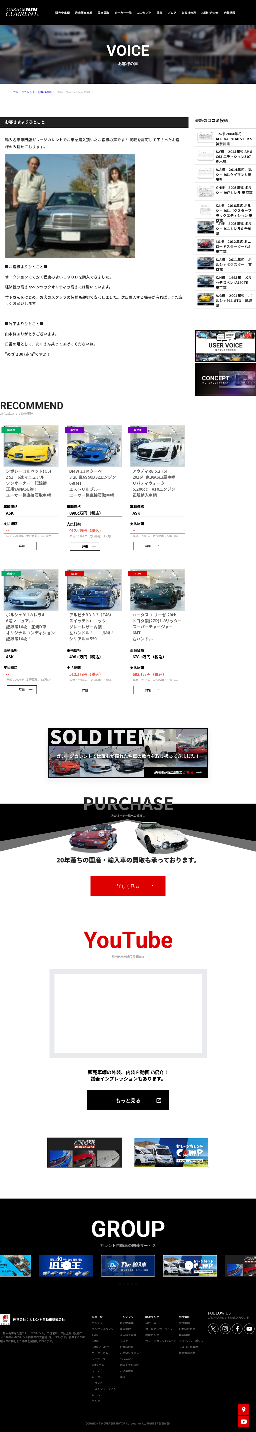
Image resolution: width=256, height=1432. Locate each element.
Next (189, 1265)
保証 (122, 1377)
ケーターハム (100, 1353)
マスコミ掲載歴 (188, 1347)
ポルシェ (97, 1323)
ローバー (97, 1395)
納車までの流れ (129, 1365)
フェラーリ (99, 1359)
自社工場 (150, 1323)
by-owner (126, 1359)
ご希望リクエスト (131, 1353)
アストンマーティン (104, 1389)
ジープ (96, 1371)
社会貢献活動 (187, 1353)
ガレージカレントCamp (160, 1341)
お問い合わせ (187, 1329)
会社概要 (184, 1323)
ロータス (97, 1377)
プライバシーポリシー (192, 1341)
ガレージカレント (24, 91)
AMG (95, 1335)
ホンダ (96, 1401)
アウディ (97, 1383)
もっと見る (128, 1101)
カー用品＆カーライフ (159, 1329)
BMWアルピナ (101, 1347)
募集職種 (184, 1335)
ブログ (124, 1341)
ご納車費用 (127, 1371)
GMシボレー (99, 1365)
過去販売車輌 (128, 1335)
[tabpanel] (128, 1266)
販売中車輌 (127, 1323)
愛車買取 (125, 1329)
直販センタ (152, 1335)
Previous (66, 1265)
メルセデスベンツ (103, 1329)
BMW (95, 1341)
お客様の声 (45, 91)
